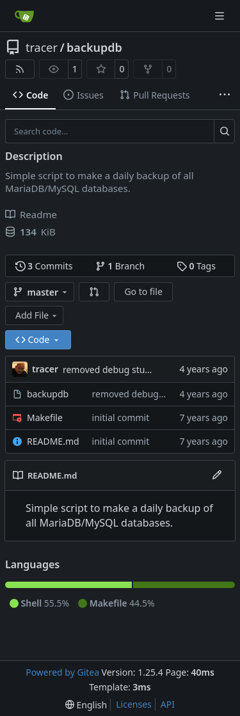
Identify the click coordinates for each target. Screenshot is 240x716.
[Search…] (224, 131)
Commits (44, 266)
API (168, 704)
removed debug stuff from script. (132, 369)
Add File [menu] (37, 315)
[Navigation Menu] (221, 15)
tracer (42, 47)
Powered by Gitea (62, 672)
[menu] (86, 705)
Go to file (143, 291)
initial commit (121, 417)
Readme (31, 214)
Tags (196, 266)
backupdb (94, 47)
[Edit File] (217, 475)
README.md (53, 441)
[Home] (24, 16)
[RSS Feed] (20, 69)
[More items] (224, 95)
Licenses (134, 704)
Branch (120, 266)
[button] (94, 291)
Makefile (45, 417)
